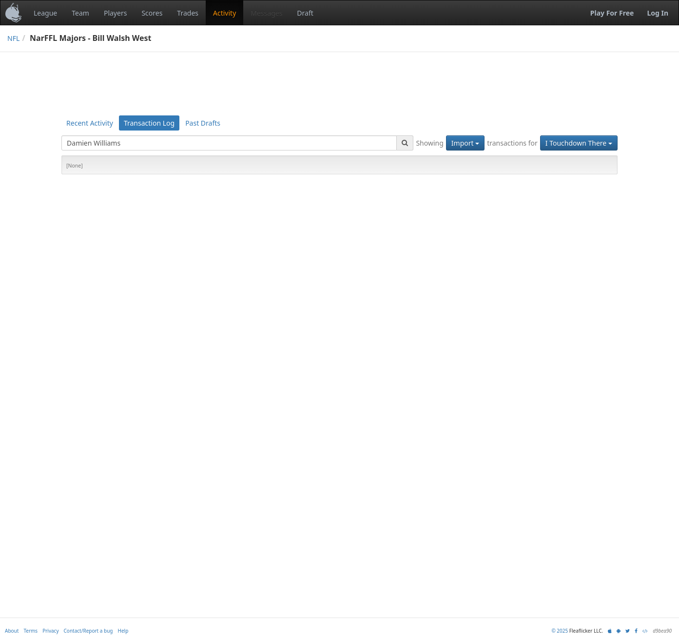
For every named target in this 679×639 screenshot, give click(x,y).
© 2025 (559, 630)
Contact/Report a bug (88, 630)
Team (80, 13)
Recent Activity (89, 123)
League (45, 13)
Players (115, 13)
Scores (151, 13)
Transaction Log (149, 123)
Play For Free (612, 13)
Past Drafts (202, 123)
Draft (305, 13)
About (12, 630)
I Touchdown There (578, 143)
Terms (30, 630)
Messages (266, 13)
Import (465, 143)
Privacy (50, 630)
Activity (224, 13)
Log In (657, 13)
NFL (13, 38)
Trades (187, 13)
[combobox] (229, 142)
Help (123, 630)
